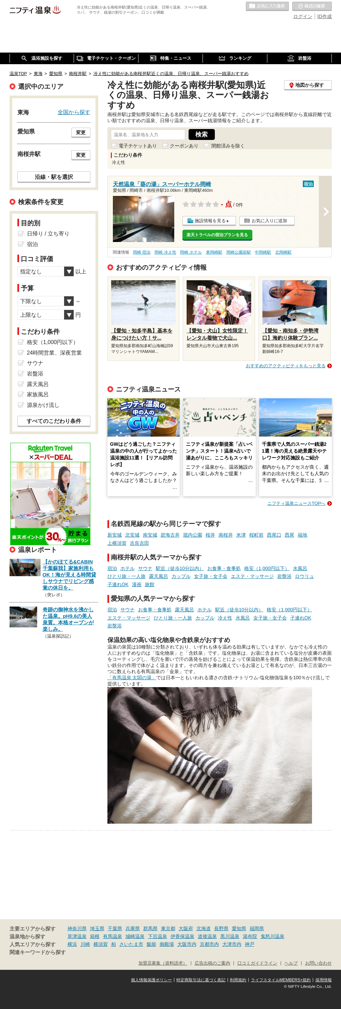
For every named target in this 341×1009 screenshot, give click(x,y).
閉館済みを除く (228, 145)
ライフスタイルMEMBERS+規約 (281, 980)
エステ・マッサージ (252, 576)
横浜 (72, 944)
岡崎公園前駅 (238, 252)
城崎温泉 (135, 936)
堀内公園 (192, 535)
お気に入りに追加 (269, 220)
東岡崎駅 (214, 252)
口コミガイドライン (257, 963)
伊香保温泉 (182, 936)
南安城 (150, 535)
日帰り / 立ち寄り (48, 234)
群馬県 (150, 928)
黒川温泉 (229, 936)
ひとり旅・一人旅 (126, 576)
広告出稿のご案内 (212, 963)
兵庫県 (132, 928)
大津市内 (231, 944)
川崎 (85, 944)
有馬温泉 (112, 936)
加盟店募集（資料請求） (162, 963)
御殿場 (167, 944)
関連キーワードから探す (38, 952)
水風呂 (300, 568)
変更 (81, 132)
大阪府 (186, 928)
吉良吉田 (139, 543)
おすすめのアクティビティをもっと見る (286, 365)
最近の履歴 (312, 6)
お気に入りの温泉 (267, 6)
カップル (181, 576)
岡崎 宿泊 (141, 252)
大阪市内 (186, 944)
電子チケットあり (138, 145)
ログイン (302, 16)
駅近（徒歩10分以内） (180, 568)
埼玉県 (97, 928)
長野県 (221, 928)
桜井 (210, 535)
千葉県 (115, 928)
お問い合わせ (318, 963)
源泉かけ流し (43, 405)
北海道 (203, 928)
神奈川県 (77, 928)
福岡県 (257, 928)
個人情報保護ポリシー (151, 980)
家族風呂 (38, 394)
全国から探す (74, 112)
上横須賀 (117, 543)
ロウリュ (304, 576)
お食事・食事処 (224, 568)
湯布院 (250, 936)
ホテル (127, 568)
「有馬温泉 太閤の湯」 (132, 677)
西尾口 (274, 535)
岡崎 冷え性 (165, 252)
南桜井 (226, 535)
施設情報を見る (210, 220)
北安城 (132, 535)
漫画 (137, 584)
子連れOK (118, 584)
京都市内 (209, 944)
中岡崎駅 (263, 252)
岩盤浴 (284, 576)
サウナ (145, 568)
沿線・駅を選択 (54, 177)
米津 (241, 535)
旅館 (149, 584)
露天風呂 (158, 576)
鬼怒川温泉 (272, 936)
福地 (302, 535)
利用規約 (238, 980)
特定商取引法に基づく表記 (200, 980)
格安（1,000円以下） (267, 568)
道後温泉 (207, 936)
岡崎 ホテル (191, 252)
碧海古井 (170, 535)
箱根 (95, 936)
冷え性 (225, 618)
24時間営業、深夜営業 (54, 353)
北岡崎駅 (283, 252)
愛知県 (239, 928)
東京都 (168, 928)
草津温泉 (77, 936)
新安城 (114, 535)
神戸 (249, 944)
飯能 (151, 944)
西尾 (289, 535)
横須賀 (100, 944)
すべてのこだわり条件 (54, 421)
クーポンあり (184, 145)
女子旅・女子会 (210, 576)
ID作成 (324, 16)
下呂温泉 (157, 936)
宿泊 (112, 568)
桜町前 (256, 535)
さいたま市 (131, 944)
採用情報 (323, 980)
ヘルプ (291, 963)
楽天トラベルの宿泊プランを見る (217, 234)
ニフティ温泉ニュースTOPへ (296, 503)
